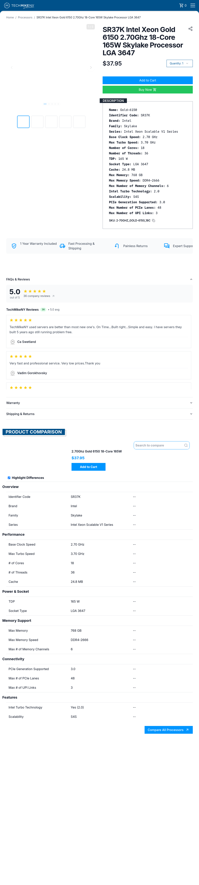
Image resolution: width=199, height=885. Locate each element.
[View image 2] (37, 122)
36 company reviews (39, 296)
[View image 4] (65, 122)
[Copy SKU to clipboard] (132, 220)
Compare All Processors (169, 730)
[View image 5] (79, 122)
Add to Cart (147, 80)
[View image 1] (23, 122)
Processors (25, 17)
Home (10, 17)
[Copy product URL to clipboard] (190, 29)
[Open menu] (193, 5)
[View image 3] (51, 122)
